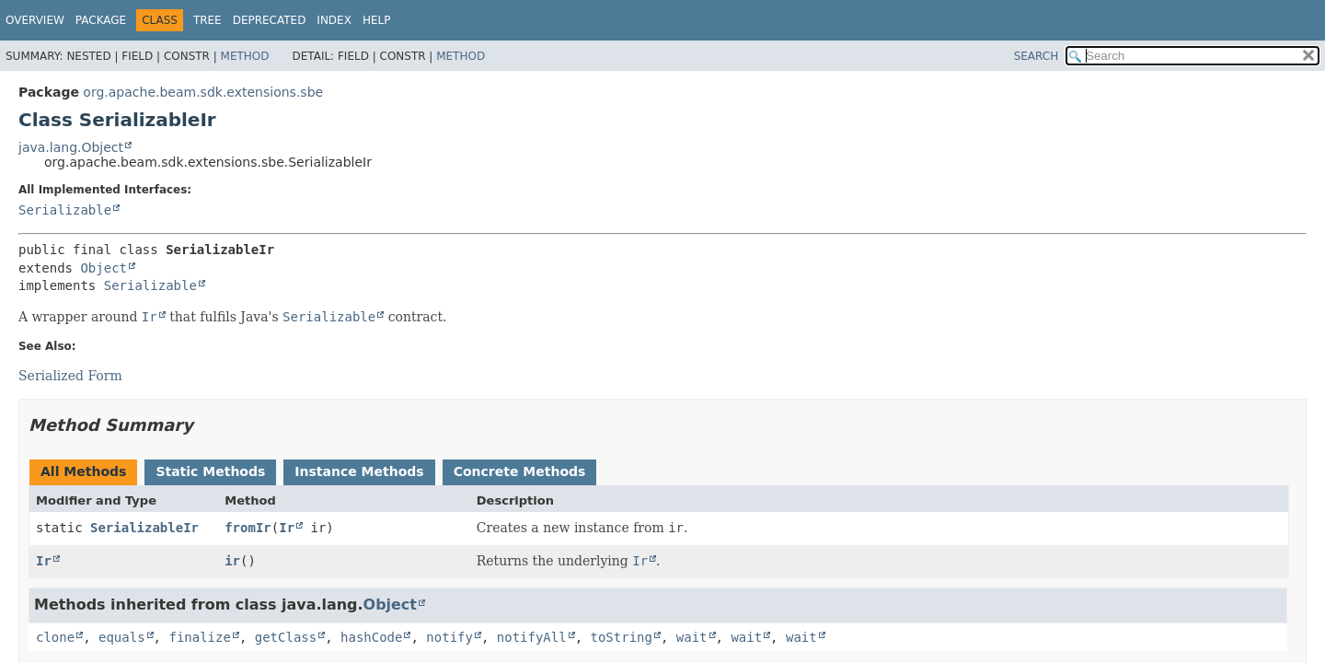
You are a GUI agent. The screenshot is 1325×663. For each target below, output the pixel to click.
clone (55, 637)
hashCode (371, 637)
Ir (286, 527)
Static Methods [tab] (210, 471)
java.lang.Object (70, 147)
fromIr (248, 527)
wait (692, 637)
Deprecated (269, 20)
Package (100, 20)
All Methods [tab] (83, 471)
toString (621, 637)
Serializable (64, 210)
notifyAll (532, 637)
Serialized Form (70, 375)
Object (103, 268)
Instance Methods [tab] (358, 471)
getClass (286, 637)
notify (449, 637)
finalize (199, 637)
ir (232, 560)
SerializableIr (144, 527)
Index (334, 20)
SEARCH (1036, 56)
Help (377, 20)
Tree (207, 20)
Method (245, 56)
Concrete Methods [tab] (520, 471)
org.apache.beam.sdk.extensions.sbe (203, 92)
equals (121, 637)
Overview (35, 20)
